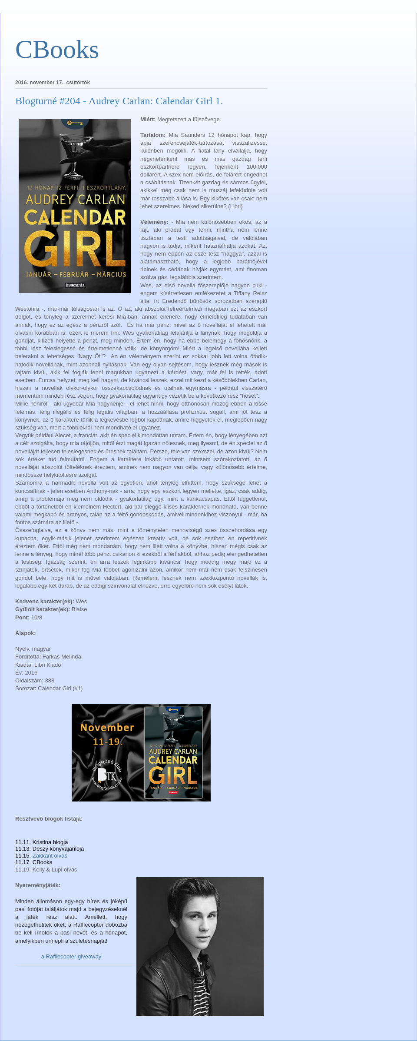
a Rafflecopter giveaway (71, 956)
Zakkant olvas (50, 855)
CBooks (57, 49)
